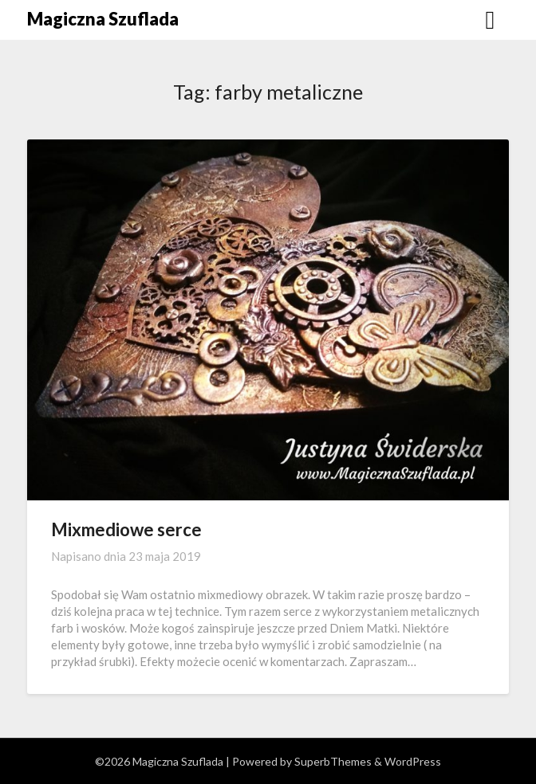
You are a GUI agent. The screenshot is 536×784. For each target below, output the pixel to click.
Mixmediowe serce (126, 529)
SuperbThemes (333, 761)
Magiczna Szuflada (103, 18)
